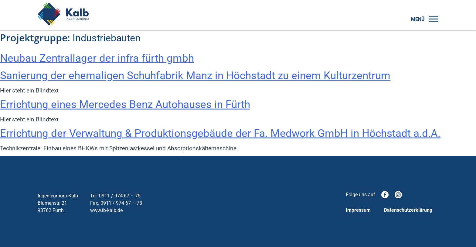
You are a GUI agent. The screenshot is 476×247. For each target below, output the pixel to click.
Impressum (358, 210)
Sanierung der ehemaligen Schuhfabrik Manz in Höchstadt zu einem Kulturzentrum (195, 75)
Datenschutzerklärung (408, 210)
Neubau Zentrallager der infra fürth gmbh (97, 58)
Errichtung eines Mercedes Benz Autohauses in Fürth (125, 104)
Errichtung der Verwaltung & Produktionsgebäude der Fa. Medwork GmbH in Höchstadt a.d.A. (220, 133)
